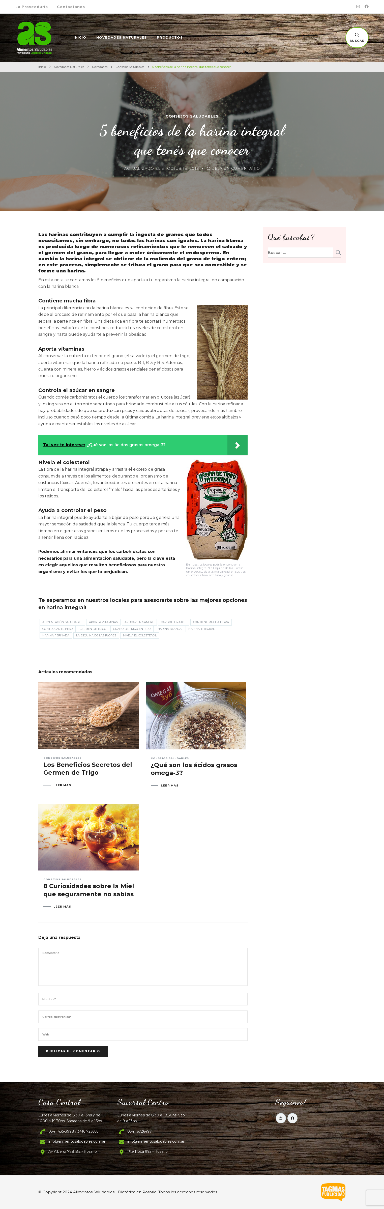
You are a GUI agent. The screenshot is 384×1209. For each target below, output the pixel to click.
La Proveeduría (31, 7)
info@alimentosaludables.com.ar (76, 1141)
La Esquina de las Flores (96, 635)
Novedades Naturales (121, 37)
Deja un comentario (236, 168)
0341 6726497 (139, 1131)
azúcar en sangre (139, 622)
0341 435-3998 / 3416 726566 (73, 1131)
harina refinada (55, 635)
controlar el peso (57, 629)
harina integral (201, 629)
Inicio (80, 37)
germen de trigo (93, 629)
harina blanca (170, 629)
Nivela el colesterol (140, 635)
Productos (170, 37)
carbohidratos (173, 622)
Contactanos (71, 7)
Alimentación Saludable (62, 622)
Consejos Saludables (192, 116)
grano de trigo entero (132, 629)
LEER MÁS (62, 785)
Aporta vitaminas (103, 622)
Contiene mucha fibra (211, 622)
